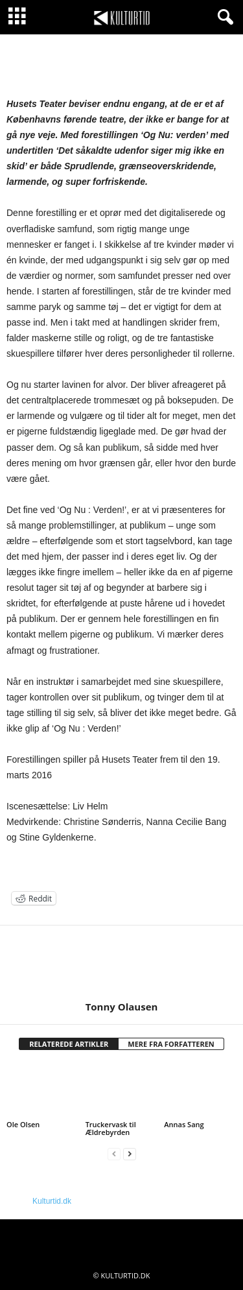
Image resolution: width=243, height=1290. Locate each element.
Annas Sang (183, 1124)
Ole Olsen (23, 1124)
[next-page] (129, 1154)
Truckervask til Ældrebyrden (111, 1128)
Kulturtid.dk (51, 1201)
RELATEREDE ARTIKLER (68, 1044)
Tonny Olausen (122, 1006)
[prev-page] (114, 1154)
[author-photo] (121, 963)
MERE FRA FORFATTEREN (171, 1044)
